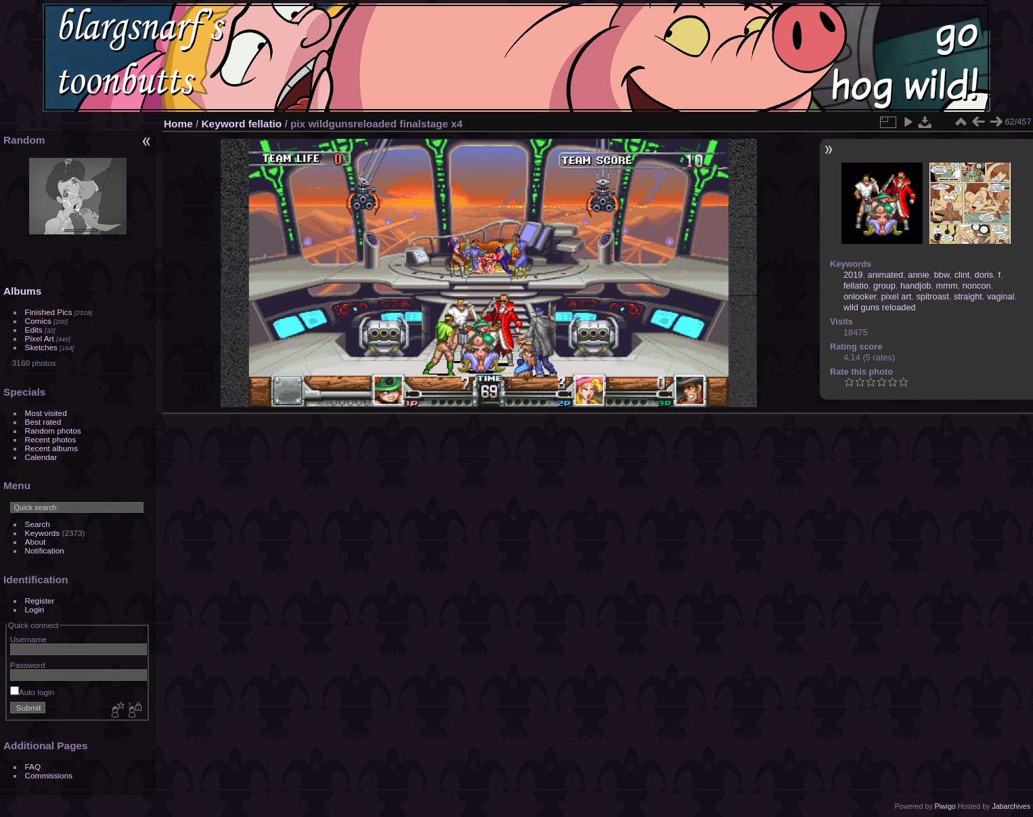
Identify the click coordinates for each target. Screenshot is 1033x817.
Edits (34, 329)
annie (918, 275)
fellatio (265, 123)
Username (28, 639)
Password (27, 665)
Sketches (41, 347)
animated (886, 275)
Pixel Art (39, 338)
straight (968, 296)
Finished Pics (48, 312)
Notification (44, 550)
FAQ (33, 766)
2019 (852, 275)
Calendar (41, 457)
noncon (977, 285)
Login (35, 609)
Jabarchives (1011, 806)
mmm (947, 285)
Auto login (32, 692)
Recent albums (51, 448)
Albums (22, 291)
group (884, 285)
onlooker (859, 296)
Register (40, 600)
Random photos (53, 430)
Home (178, 123)
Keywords (42, 532)
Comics (38, 320)
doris (984, 275)
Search (37, 524)
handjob (915, 285)
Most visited (46, 412)
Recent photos (50, 439)
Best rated (43, 421)
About (35, 541)
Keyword (224, 123)
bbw (942, 275)
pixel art (896, 296)
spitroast (932, 296)
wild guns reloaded (879, 307)
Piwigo (944, 806)
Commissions (49, 775)
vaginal (1001, 296)
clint (962, 275)
